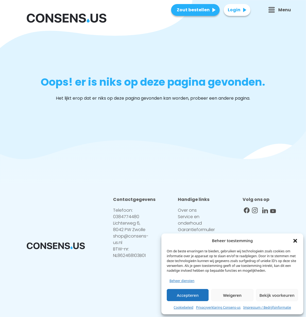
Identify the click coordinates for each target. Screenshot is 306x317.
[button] (295, 240)
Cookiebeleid (183, 307)
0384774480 (126, 217)
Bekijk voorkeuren (276, 295)
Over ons (187, 210)
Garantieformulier (196, 230)
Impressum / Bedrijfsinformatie (267, 307)
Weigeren (232, 295)
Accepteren (188, 295)
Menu (279, 10)
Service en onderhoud (190, 220)
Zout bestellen (193, 10)
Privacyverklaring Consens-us (218, 307)
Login (234, 10)
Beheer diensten (182, 280)
